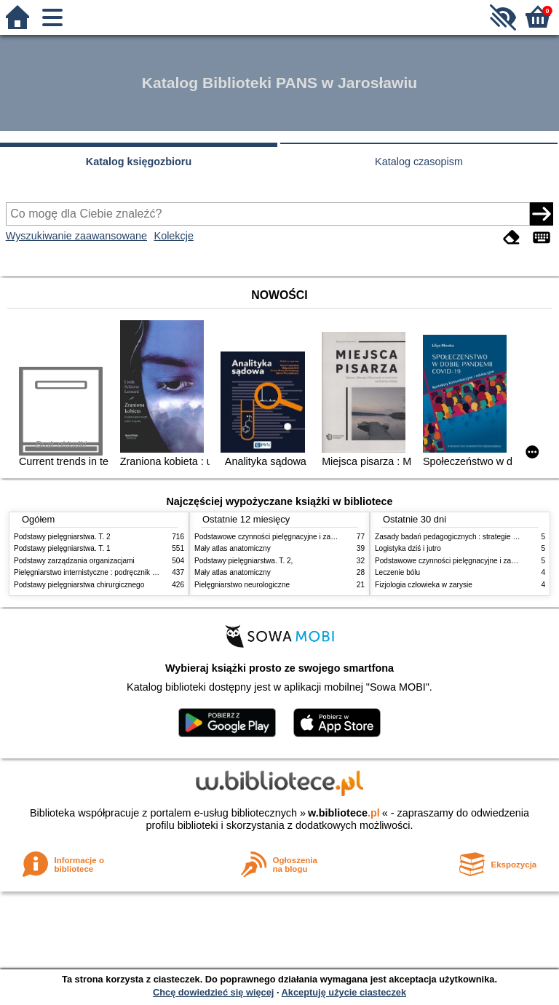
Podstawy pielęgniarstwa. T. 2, (243, 561)
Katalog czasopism (419, 161)
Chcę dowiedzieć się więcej (213, 992)
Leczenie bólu (397, 572)
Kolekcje (174, 236)
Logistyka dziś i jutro (408, 548)
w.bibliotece (344, 813)
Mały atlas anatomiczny (232, 548)
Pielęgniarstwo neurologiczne (242, 585)
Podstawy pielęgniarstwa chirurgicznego (79, 585)
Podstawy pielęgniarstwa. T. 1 (62, 548)
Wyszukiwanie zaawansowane (76, 236)
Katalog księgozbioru (139, 161)
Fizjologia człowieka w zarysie (423, 585)
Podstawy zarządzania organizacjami (74, 561)
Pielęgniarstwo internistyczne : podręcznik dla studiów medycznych (122, 572)
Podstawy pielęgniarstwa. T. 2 (62, 537)
